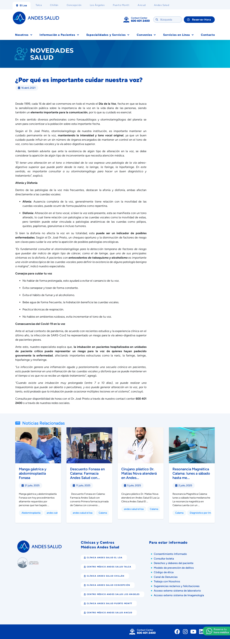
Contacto (208, 35)
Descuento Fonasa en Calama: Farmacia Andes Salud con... (87, 473)
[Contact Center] (126, 19)
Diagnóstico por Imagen (203, 512)
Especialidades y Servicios (108, 35)
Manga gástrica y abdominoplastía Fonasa (32, 473)
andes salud (53, 512)
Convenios (146, 35)
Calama (103, 512)
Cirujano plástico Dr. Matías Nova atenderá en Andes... (139, 473)
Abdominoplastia (31, 512)
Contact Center (139, 18)
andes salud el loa (82, 512)
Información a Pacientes (59, 35)
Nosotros (23, 35)
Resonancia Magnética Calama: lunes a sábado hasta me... (191, 473)
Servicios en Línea (178, 35)
